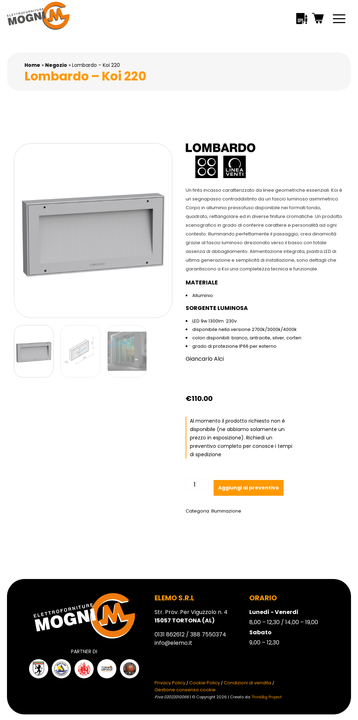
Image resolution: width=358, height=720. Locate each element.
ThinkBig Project (266, 697)
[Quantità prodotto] (197, 484)
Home (32, 65)
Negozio (56, 65)
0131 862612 (170, 634)
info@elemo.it (173, 643)
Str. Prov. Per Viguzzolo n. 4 (191, 616)
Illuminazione (226, 511)
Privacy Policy (170, 682)
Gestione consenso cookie (185, 689)
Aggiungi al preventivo (248, 487)
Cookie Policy (204, 682)
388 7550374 (208, 634)
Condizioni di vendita (247, 682)
